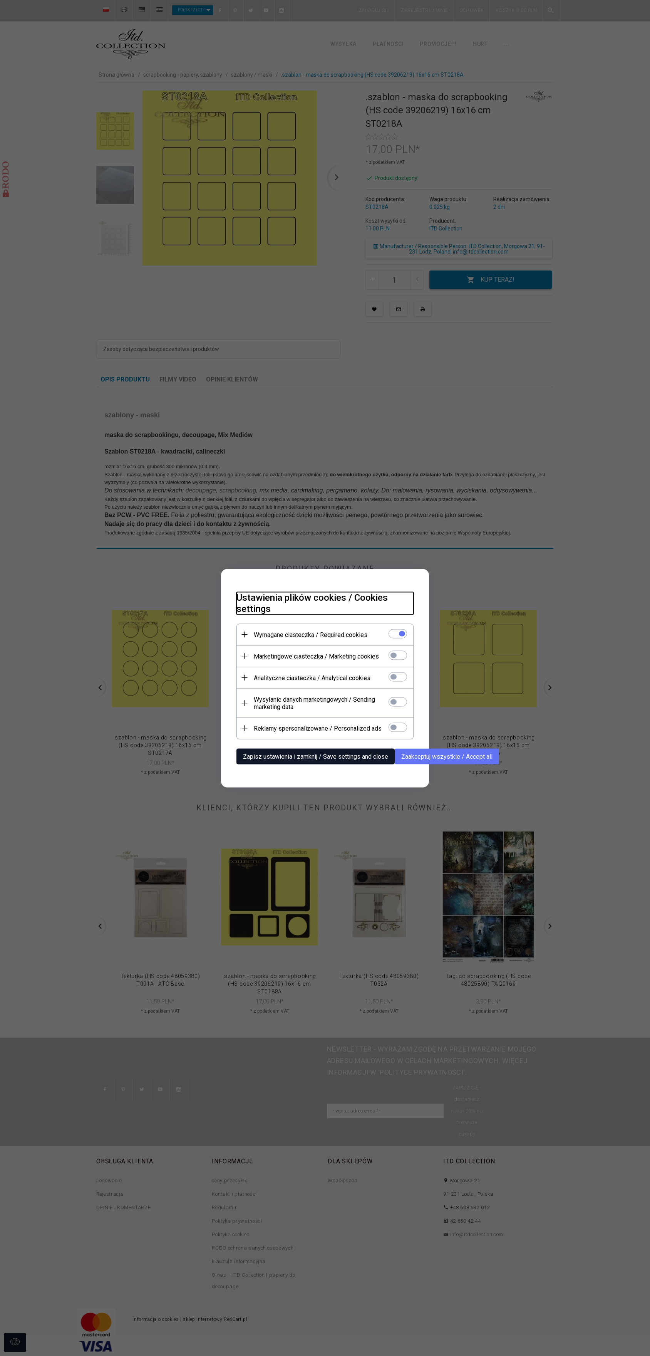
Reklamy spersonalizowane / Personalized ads (318, 728)
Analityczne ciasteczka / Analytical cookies (312, 677)
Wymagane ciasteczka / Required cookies (310, 634)
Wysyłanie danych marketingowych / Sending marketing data (314, 703)
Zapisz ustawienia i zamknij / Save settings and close (315, 756)
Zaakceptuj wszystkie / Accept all (447, 756)
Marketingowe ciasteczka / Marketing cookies (316, 656)
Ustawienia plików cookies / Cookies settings (312, 603)
